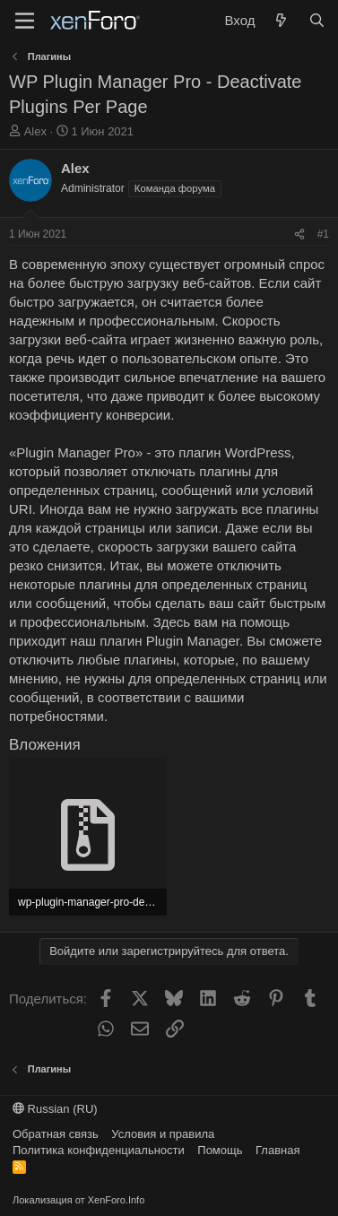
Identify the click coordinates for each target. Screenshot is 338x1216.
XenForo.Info (116, 1199)
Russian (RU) (55, 1109)
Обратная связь (56, 1134)
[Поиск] (316, 20)
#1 (323, 234)
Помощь (219, 1150)
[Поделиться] (299, 234)
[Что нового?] (281, 20)
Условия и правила (162, 1134)
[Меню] (25, 21)
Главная (277, 1150)
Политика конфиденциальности (99, 1150)
